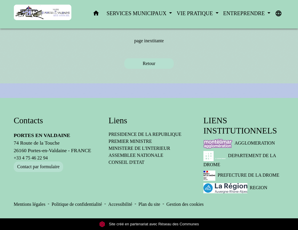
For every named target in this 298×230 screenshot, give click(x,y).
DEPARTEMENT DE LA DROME (239, 159)
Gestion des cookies (185, 204)
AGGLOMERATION (239, 143)
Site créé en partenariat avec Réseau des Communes (149, 224)
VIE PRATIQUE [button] (195, 13)
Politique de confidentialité (77, 204)
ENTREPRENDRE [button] (244, 13)
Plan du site (149, 204)
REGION (235, 188)
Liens (118, 120)
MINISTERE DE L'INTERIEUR (139, 148)
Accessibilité (120, 204)
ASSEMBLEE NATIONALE (136, 155)
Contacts (28, 120)
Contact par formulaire (38, 166)
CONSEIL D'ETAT (126, 162)
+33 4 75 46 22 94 (31, 157)
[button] (96, 14)
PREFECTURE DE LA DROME (241, 176)
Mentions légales (29, 204)
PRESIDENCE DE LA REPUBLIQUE (145, 134)
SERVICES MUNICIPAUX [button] (137, 13)
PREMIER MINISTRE (130, 141)
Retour (149, 63)
